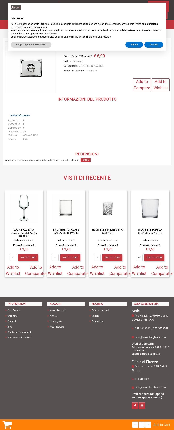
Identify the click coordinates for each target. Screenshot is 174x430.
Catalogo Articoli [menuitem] (99, 310)
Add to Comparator (36, 270)
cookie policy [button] (40, 27)
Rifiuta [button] (134, 44)
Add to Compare (142, 84)
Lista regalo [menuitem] (54, 321)
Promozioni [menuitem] (96, 321)
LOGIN (85, 160)
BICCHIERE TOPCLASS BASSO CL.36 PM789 (66, 231)
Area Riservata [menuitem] (55, 326)
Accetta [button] (154, 44)
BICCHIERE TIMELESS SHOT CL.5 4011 (108, 231)
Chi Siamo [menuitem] (11, 315)
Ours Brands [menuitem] (12, 310)
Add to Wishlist (160, 84)
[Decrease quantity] (135, 425)
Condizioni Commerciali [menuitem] (18, 332)
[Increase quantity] (148, 425)
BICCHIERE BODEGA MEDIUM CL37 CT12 (150, 231)
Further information (20, 115)
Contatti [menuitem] (10, 321)
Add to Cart (161, 425)
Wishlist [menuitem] (52, 315)
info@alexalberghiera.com (150, 337)
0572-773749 (160, 328)
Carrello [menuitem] (94, 315)
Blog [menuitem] (8, 326)
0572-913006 (142, 328)
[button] (30, 67)
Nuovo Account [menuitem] (56, 310)
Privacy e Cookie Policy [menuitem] (18, 337)
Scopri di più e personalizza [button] (31, 44)
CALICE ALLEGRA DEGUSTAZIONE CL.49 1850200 (24, 232)
